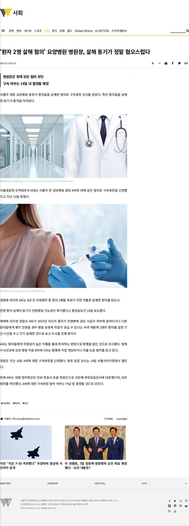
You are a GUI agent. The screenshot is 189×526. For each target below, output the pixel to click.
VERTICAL (99, 483)
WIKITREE (5, 483)
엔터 (18, 31)
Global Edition (84, 31)
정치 (54, 31)
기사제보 (108, 418)
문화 (62, 31)
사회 (46, 31)
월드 (69, 31)
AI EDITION (102, 31)
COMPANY (52, 483)
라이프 (28, 31)
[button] (153, 63)
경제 (11, 31)
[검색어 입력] (178, 31)
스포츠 (38, 31)
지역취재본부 (119, 31)
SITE (144, 483)
